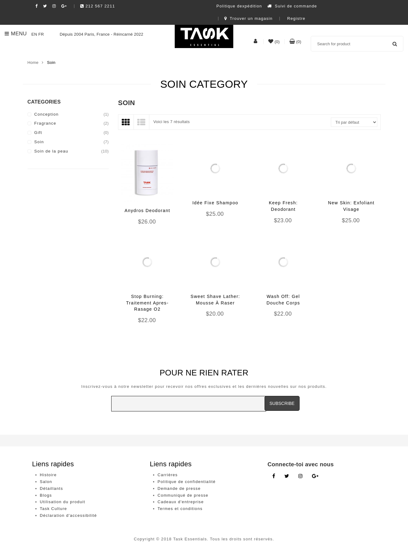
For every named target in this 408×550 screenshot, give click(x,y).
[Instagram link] (300, 476)
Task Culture (53, 508)
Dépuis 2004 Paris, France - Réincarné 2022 (94, 34)
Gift (38, 132)
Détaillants (51, 488)
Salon (46, 481)
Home (33, 62)
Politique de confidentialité (187, 481)
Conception (46, 114)
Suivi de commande (292, 6)
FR (41, 34)
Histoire (48, 474)
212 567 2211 (97, 6)
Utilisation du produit (62, 501)
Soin (39, 142)
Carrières (168, 474)
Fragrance (45, 123)
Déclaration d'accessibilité (68, 515)
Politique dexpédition (239, 6)
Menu (16, 34)
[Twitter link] (286, 476)
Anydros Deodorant (147, 210)
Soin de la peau (51, 151)
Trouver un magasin (248, 18)
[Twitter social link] (45, 6)
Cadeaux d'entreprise (181, 501)
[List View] (141, 122)
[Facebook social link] (36, 6)
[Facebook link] (273, 476)
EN (34, 34)
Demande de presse (179, 488)
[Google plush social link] (64, 6)
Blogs (46, 495)
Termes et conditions (180, 508)
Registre (296, 18)
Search (394, 43)
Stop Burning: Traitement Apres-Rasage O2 (147, 303)
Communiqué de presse (183, 495)
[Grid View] (126, 122)
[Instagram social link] (54, 6)
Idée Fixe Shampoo (215, 202)
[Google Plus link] (315, 476)
